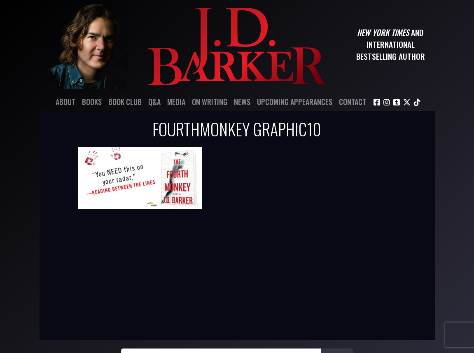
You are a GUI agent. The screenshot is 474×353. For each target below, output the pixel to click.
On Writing (209, 101)
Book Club (125, 101)
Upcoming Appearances (294, 101)
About (65, 101)
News (242, 101)
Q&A (154, 101)
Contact (352, 101)
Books (92, 101)
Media (176, 101)
